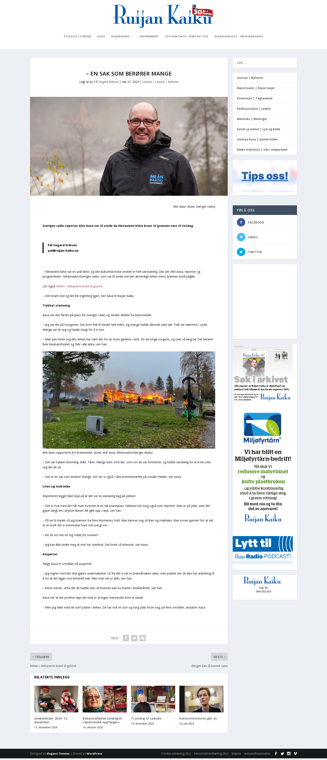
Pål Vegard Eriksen (106, 83)
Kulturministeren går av (198, 720)
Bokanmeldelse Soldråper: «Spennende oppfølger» (103, 722)
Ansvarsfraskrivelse (257, 755)
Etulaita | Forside (77, 38)
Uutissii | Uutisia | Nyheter (160, 83)
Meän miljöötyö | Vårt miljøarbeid (262, 151)
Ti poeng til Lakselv (146, 720)
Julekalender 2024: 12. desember (51, 722)
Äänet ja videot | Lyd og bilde (258, 131)
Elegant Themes (58, 755)
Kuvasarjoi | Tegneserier (255, 100)
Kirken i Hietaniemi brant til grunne (79, 288)
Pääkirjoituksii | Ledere (254, 110)
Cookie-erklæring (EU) (176, 755)
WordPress (94, 755)
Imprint (236, 755)
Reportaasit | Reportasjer (256, 90)
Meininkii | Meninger (252, 120)
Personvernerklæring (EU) (211, 755)
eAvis (101, 38)
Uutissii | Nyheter (250, 79)
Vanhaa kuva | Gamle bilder (257, 141)
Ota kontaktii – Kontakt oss (186, 38)
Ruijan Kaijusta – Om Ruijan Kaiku (238, 38)
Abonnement (149, 38)
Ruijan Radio (120, 38)
